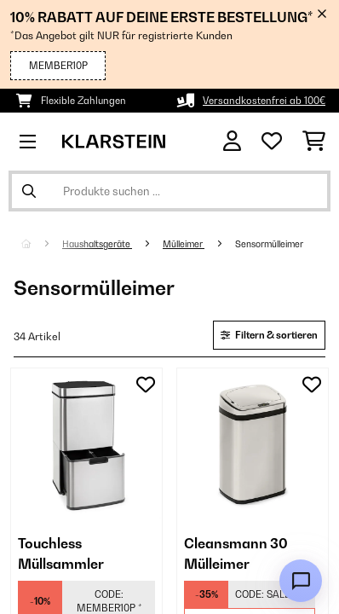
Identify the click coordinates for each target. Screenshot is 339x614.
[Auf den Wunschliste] (145, 384)
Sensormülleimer (270, 244)
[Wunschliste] (271, 141)
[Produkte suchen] (169, 191)
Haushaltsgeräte (97, 244)
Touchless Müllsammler (61, 553)
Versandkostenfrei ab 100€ (264, 101)
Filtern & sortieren (269, 335)
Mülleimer (183, 244)
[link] (86, 443)
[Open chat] (300, 580)
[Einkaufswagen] (313, 141)
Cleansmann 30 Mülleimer (236, 553)
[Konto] (232, 141)
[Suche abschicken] (29, 191)
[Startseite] (41, 244)
